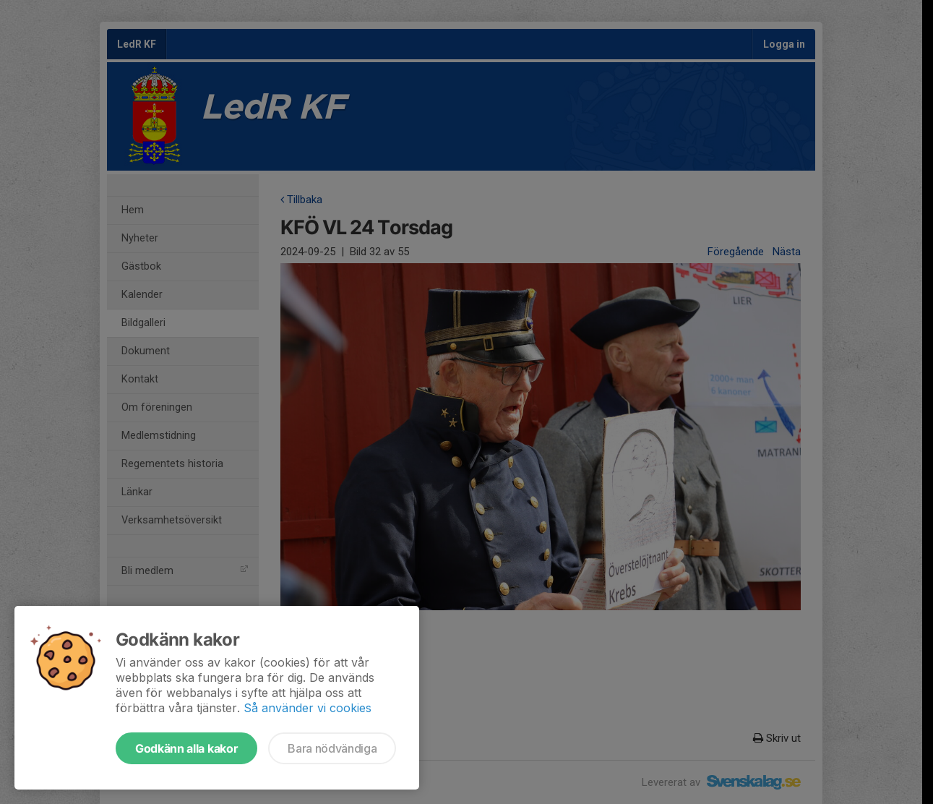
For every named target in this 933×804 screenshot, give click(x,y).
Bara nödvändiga (332, 748)
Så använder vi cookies (307, 708)
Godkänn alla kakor (186, 748)
